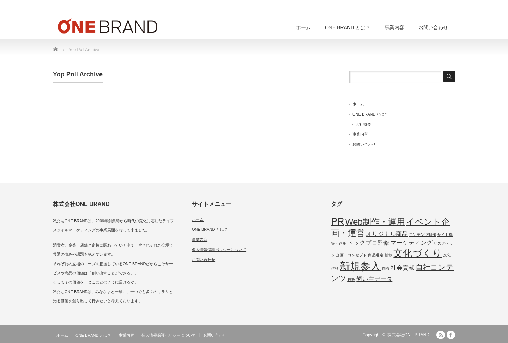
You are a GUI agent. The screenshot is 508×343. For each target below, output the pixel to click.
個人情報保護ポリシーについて (219, 250)
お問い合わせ (433, 27)
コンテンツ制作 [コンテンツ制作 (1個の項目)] (422, 234)
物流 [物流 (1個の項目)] (385, 268)
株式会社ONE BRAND (408, 334)
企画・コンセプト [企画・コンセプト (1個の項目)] (351, 255)
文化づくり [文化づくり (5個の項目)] (417, 253)
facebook (451, 335)
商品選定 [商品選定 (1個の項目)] (375, 255)
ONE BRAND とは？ (347, 27)
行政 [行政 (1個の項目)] (351, 279)
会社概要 (363, 124)
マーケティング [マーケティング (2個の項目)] (412, 242)
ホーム (303, 27)
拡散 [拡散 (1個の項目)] (388, 255)
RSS (440, 335)
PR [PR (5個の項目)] (337, 221)
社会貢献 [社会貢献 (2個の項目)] (403, 267)
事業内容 (394, 27)
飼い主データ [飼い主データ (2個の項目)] (374, 279)
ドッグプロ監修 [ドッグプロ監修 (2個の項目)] (368, 242)
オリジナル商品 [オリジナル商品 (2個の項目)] (387, 234)
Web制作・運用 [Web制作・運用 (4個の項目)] (375, 221)
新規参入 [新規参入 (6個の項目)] (360, 266)
